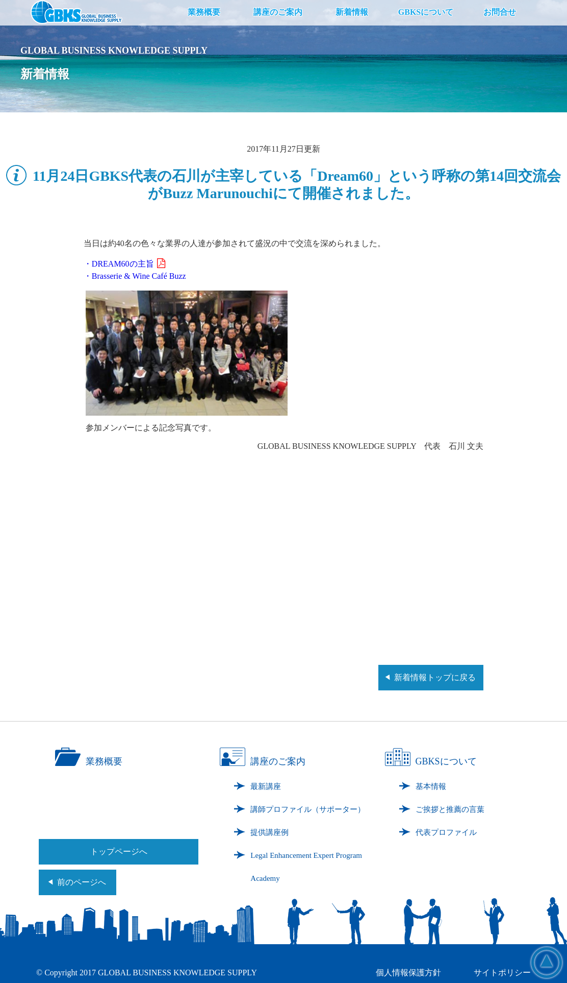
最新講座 (265, 786)
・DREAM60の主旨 (124, 263)
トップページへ (118, 851)
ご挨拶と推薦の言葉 (450, 809)
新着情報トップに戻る (435, 677)
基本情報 (431, 786)
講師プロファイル (307, 809)
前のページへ (81, 882)
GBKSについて (425, 12)
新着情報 (352, 12)
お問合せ (499, 12)
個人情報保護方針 (408, 972)
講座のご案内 (277, 12)
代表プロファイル (446, 832)
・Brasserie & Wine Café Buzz (135, 276)
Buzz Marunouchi (217, 193)
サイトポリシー (502, 972)
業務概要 (204, 12)
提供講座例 (269, 832)
